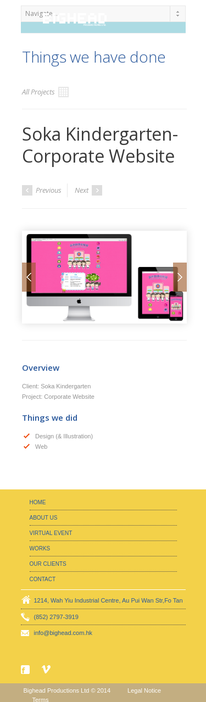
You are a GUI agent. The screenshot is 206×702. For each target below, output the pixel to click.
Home (38, 502)
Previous (42, 190)
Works (40, 548)
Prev (29, 277)
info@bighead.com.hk (63, 632)
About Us (44, 518)
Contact (43, 579)
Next (88, 190)
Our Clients (48, 564)
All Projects (45, 92)
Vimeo (47, 669)
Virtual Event (51, 533)
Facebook (26, 669)
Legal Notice (144, 690)
